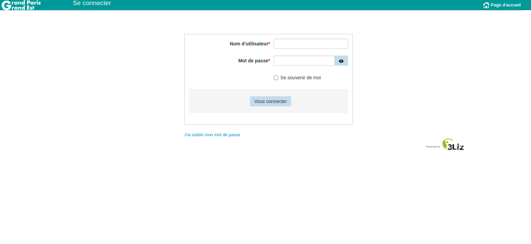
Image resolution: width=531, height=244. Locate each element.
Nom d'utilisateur (250, 49)
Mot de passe (254, 65)
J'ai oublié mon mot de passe (212, 139)
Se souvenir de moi (297, 82)
